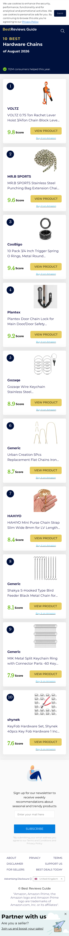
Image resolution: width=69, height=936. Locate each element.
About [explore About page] (11, 858)
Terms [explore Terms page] (57, 858)
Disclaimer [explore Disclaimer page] (15, 863)
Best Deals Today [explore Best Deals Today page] (49, 869)
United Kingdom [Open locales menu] (49, 878)
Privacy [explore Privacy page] (34, 858)
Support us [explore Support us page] (53, 863)
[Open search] (63, 31)
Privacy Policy (30, 21)
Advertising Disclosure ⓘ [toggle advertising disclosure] (18, 878)
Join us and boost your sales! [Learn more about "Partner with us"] (22, 928)
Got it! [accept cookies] (60, 13)
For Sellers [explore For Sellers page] (15, 869)
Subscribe (34, 828)
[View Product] (34, 111)
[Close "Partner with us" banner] (65, 914)
